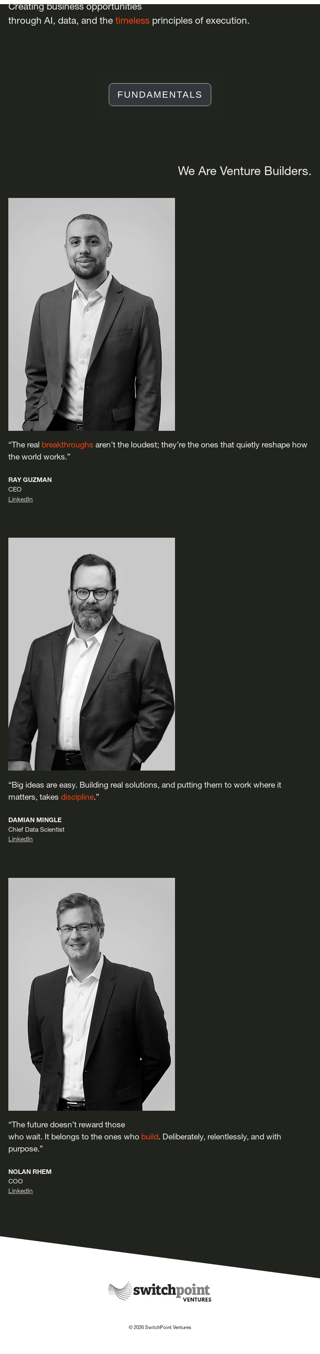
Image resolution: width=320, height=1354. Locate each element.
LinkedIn (20, 499)
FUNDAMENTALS (160, 94)
